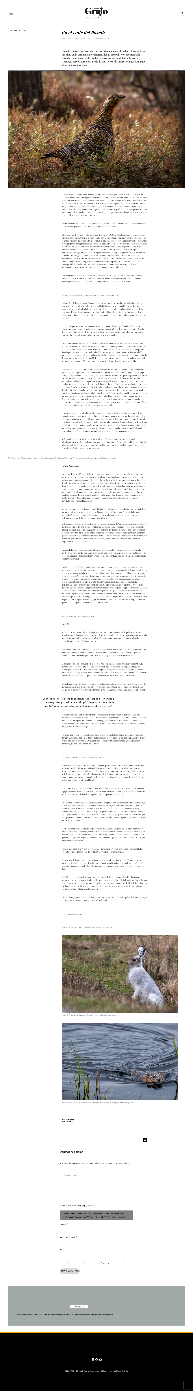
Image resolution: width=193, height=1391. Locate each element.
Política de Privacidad (109, 1371)
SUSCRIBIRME (79, 1307)
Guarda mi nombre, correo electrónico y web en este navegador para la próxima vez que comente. (93, 1263)
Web (62, 1250)
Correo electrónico (68, 1237)
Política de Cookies (122, 1371)
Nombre (64, 1224)
